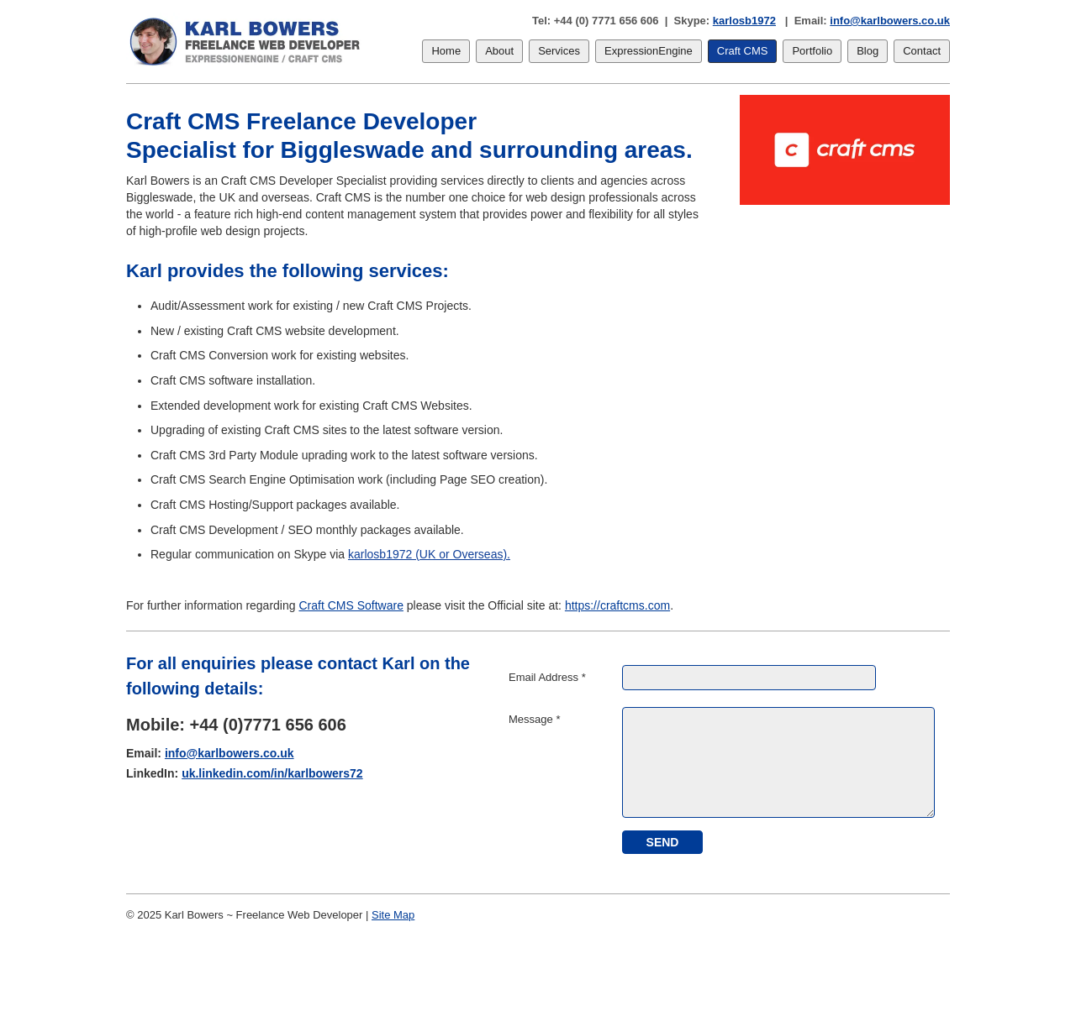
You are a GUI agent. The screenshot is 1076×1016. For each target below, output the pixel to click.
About (499, 51)
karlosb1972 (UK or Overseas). (429, 554)
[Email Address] (749, 677)
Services (559, 51)
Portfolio (812, 51)
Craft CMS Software (350, 605)
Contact (922, 51)
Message (534, 719)
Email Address (547, 677)
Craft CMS (742, 51)
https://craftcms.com (617, 605)
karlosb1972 (744, 20)
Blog (867, 51)
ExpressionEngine (648, 51)
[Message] (778, 762)
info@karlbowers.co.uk (890, 20)
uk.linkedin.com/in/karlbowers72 (272, 773)
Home (446, 51)
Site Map (393, 915)
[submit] (662, 842)
